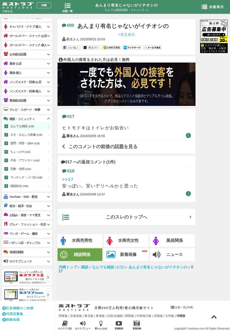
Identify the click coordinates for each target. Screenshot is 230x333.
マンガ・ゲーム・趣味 (20, 233)
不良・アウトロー (25, 160)
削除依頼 (11, 319)
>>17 (68, 179)
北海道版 (76, 316)
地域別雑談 (13, 252)
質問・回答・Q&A (25, 143)
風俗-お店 (12, 64)
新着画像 (121, 255)
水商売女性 (122, 241)
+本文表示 (126, 34)
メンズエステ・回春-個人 (22, 91)
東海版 (100, 316)
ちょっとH (20, 151)
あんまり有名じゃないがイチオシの (126, 5)
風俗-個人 (12, 73)
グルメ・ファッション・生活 (24, 224)
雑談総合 (19, 186)
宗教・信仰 (20, 169)
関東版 (63, 316)
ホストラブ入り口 (74, 307)
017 (68, 116)
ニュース (168, 255)
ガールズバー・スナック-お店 (25, 36)
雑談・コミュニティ (19, 119)
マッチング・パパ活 (26, 177)
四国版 (158, 316)
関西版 (129, 316)
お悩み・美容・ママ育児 (21, 215)
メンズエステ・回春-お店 (22, 82)
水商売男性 (76, 241)
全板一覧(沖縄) (184, 307)
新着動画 (118, 325)
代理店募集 (12, 314)
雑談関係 (75, 255)
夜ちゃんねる (100, 325)
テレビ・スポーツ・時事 (21, 109)
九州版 (169, 316)
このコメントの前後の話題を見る (100, 146)
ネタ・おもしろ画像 (26, 134)
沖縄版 (180, 316)
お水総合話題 (14, 54)
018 (68, 170)
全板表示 (213, 7)
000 (68, 25)
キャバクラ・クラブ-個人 (22, 27)
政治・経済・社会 (17, 206)
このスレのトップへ (104, 217)
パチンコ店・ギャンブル (21, 243)
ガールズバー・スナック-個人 (25, 45)
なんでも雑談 (22, 126)
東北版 (88, 316)
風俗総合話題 (14, 100)
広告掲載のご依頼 (18, 308)
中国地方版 (143, 316)
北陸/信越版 (115, 316)
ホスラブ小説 (65, 325)
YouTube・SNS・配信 (20, 197)
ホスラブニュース (83, 325)
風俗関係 (168, 241)
